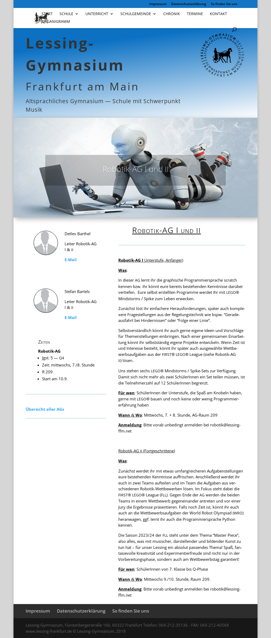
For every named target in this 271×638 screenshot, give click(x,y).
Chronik (171, 14)
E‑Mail (71, 259)
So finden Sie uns (224, 4)
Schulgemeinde (135, 14)
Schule (66, 14)
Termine (195, 14)
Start (47, 14)
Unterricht (96, 14)
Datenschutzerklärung (188, 4)
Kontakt (218, 14)
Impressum (157, 4)
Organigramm (56, 22)
